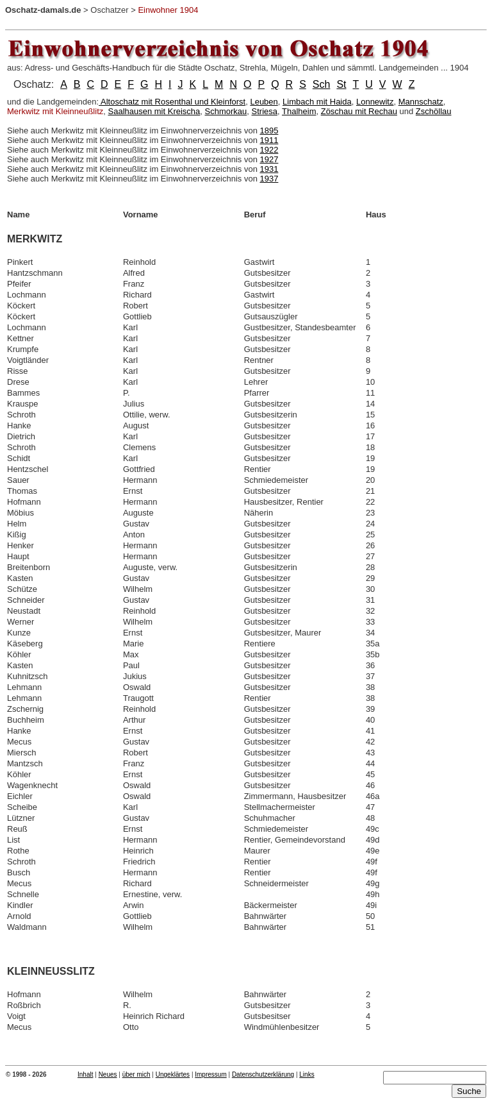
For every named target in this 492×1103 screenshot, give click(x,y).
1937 (269, 178)
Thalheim (299, 111)
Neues (108, 1074)
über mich (136, 1074)
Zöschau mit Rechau (359, 111)
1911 (269, 140)
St (341, 84)
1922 (269, 150)
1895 (269, 130)
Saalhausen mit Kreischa (154, 111)
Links (306, 1074)
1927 (269, 159)
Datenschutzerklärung (263, 1074)
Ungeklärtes (173, 1074)
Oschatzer (109, 10)
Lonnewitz (375, 101)
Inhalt (85, 1074)
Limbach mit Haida (317, 101)
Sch (322, 84)
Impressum (210, 1074)
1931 (269, 169)
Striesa (264, 111)
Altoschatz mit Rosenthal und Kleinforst (172, 101)
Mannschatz (420, 101)
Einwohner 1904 (168, 10)
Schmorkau (226, 111)
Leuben (263, 101)
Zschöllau (434, 111)
